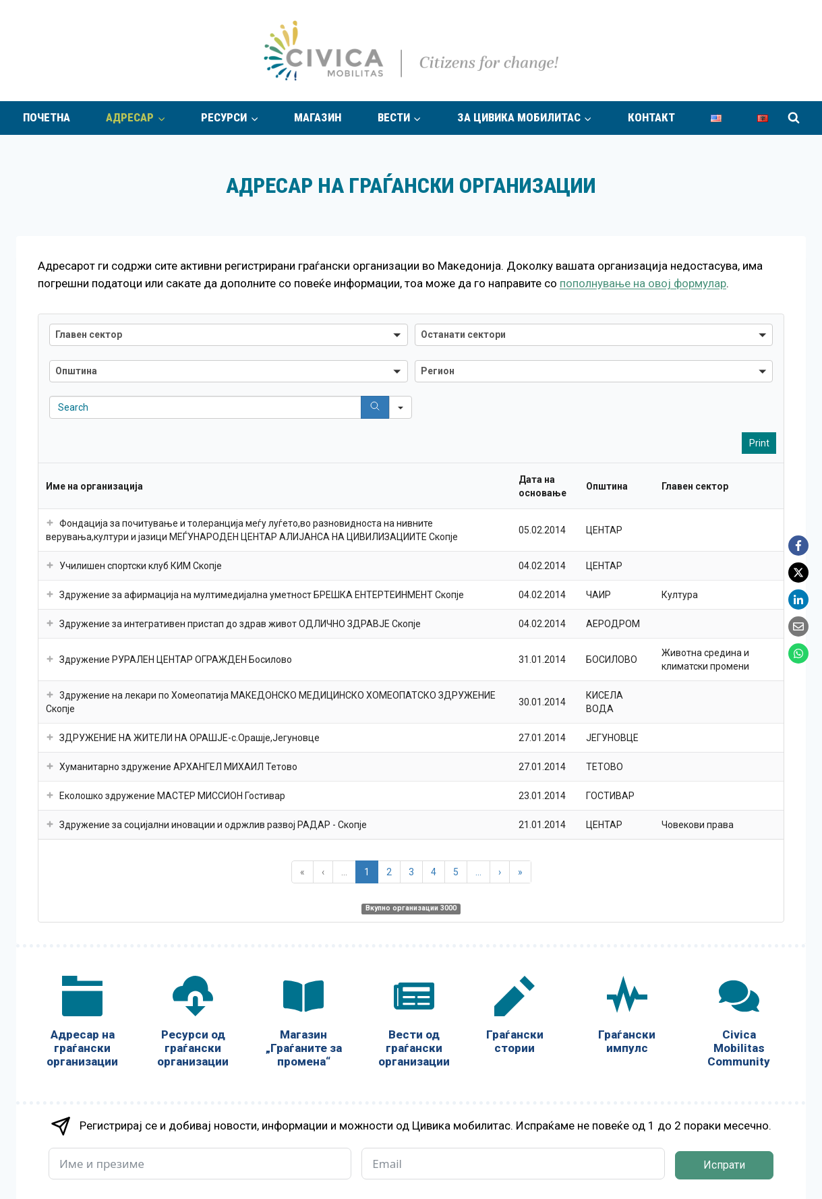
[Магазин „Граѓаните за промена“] (303, 1024)
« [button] (302, 872)
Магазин (317, 117)
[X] (798, 572)
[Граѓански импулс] (626, 1018)
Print (759, 443)
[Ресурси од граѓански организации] (193, 1024)
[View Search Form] (794, 118)
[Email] (798, 626)
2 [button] (389, 872)
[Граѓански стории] (514, 1018)
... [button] (344, 872)
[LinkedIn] (798, 599)
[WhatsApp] (798, 653)
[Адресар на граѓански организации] (82, 1024)
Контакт (651, 117)
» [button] (520, 872)
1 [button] (367, 872)
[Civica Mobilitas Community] (739, 1024)
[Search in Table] (228, 407)
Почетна (46, 117)
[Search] (375, 407)
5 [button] (456, 872)
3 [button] (411, 872)
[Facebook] (798, 545)
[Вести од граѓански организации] (414, 1024)
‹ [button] (323, 872)
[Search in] (400, 407)
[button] (228, 335)
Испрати (724, 1165)
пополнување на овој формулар (643, 283)
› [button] (499, 872)
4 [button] (433, 872)
